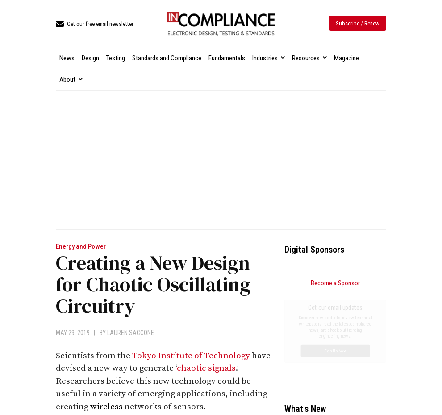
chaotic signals (206, 368)
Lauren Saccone (130, 332)
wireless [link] (106, 407)
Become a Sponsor (335, 283)
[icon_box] (94, 24)
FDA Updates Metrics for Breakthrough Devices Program (328, 359)
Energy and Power (81, 246)
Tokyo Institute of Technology (191, 356)
